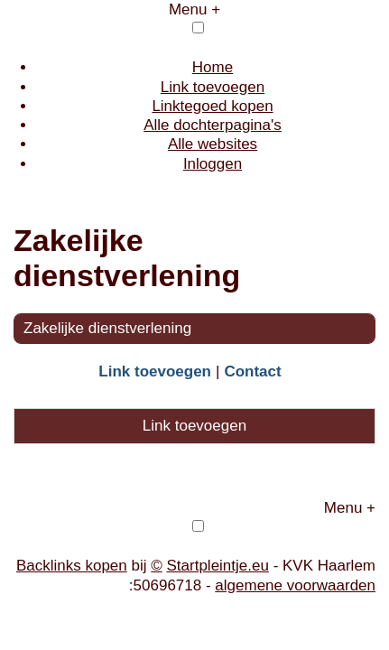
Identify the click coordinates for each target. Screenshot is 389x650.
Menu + (194, 9)
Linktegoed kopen (212, 106)
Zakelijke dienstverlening (107, 328)
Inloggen (212, 163)
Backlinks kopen (71, 565)
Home (212, 67)
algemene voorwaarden (295, 585)
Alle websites (212, 144)
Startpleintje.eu (218, 565)
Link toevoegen (212, 87)
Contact (252, 371)
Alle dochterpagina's (213, 125)
